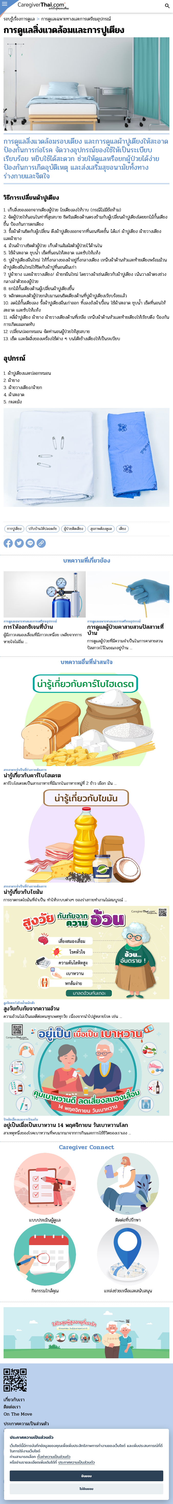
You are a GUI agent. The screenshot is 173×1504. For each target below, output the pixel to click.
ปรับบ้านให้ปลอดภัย (43, 528)
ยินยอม (86, 1476)
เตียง (122, 528)
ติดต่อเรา (12, 1406)
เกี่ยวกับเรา (14, 1399)
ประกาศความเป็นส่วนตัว (26, 1423)
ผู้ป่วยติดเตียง (73, 528)
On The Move (18, 1414)
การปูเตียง (14, 528)
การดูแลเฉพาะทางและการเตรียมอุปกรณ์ (76, 18)
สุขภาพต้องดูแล (101, 528)
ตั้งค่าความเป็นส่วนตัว (53, 1456)
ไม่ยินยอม (86, 1488)
